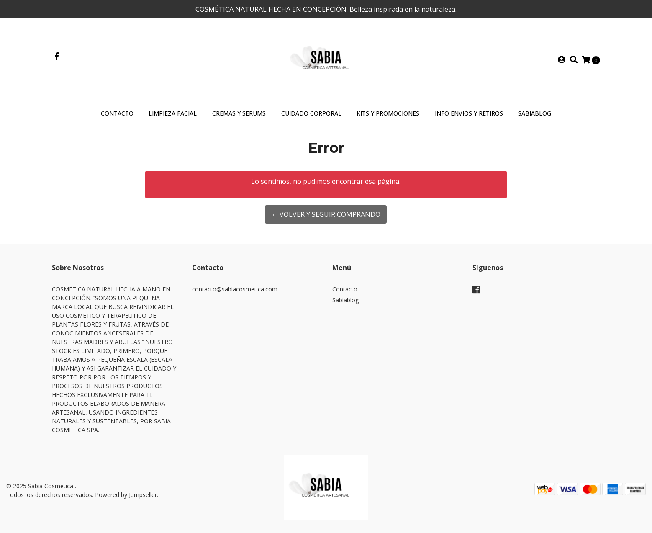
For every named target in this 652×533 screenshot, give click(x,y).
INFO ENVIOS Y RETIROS (469, 113)
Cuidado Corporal (311, 113)
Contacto (117, 113)
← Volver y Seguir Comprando (325, 214)
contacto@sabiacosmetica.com (234, 289)
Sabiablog (345, 300)
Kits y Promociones (388, 113)
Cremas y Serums (239, 113)
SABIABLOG (534, 113)
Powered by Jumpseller (126, 495)
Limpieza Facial (173, 113)
